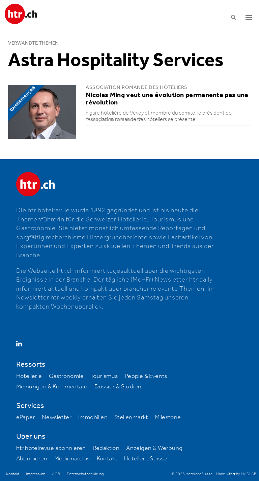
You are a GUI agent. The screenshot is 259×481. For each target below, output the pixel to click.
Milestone (168, 417)
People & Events (146, 376)
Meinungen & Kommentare (52, 386)
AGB (56, 474)
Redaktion (106, 448)
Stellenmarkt (131, 417)
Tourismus (104, 376)
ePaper (25, 417)
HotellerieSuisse (145, 458)
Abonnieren (32, 458)
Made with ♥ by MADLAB (236, 474)
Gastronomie (66, 376)
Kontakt (107, 458)
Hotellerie (29, 376)
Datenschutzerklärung (85, 474)
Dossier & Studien (118, 386)
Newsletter (56, 417)
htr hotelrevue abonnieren (51, 448)
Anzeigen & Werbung (154, 448)
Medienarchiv (72, 458)
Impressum (35, 474)
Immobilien (93, 417)
